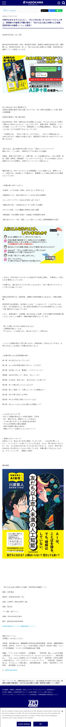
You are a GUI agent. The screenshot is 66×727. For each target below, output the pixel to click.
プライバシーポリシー (9, 694)
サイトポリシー (23, 694)
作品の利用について (35, 692)
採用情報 (18, 689)
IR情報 (12, 689)
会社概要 (5, 689)
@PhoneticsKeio (11, 670)
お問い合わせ (47, 692)
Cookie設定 (33, 694)
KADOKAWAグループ (20, 692)
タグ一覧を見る (10, 10)
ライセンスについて (39, 689)
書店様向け (50, 689)
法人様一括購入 (7, 692)
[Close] (62, 712)
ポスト (45, 10)
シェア (53, 10)
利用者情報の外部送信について (48, 694)
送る (60, 10)
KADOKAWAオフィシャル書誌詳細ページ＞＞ (19, 626)
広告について (27, 689)
